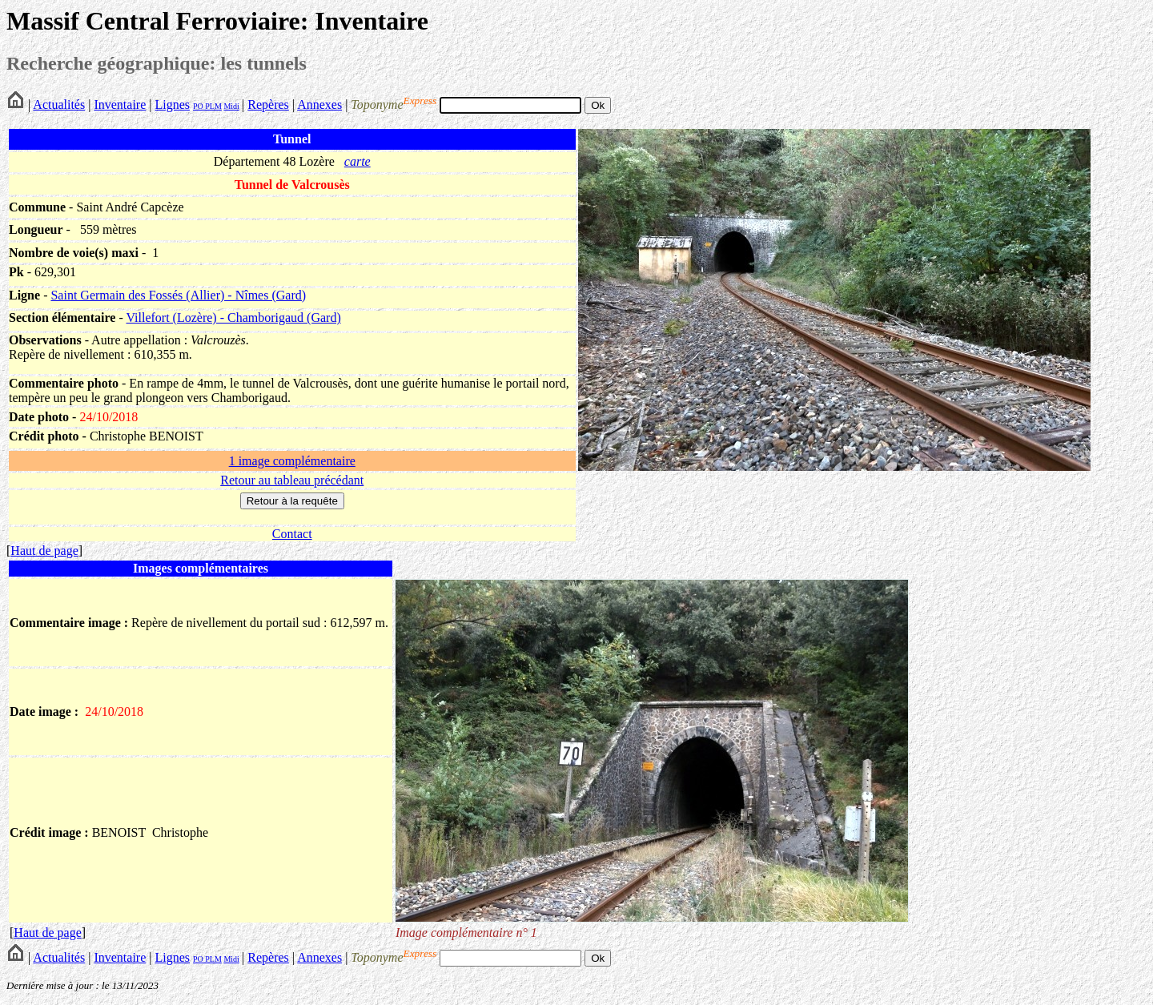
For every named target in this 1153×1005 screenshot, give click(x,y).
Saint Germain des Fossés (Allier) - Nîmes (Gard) (178, 295)
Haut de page (44, 550)
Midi (231, 106)
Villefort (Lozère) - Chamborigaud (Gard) (233, 317)
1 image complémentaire (292, 461)
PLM (212, 106)
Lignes (172, 104)
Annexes (319, 104)
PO (198, 106)
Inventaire (120, 104)
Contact (292, 534)
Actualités (59, 104)
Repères (268, 104)
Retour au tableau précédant (292, 480)
